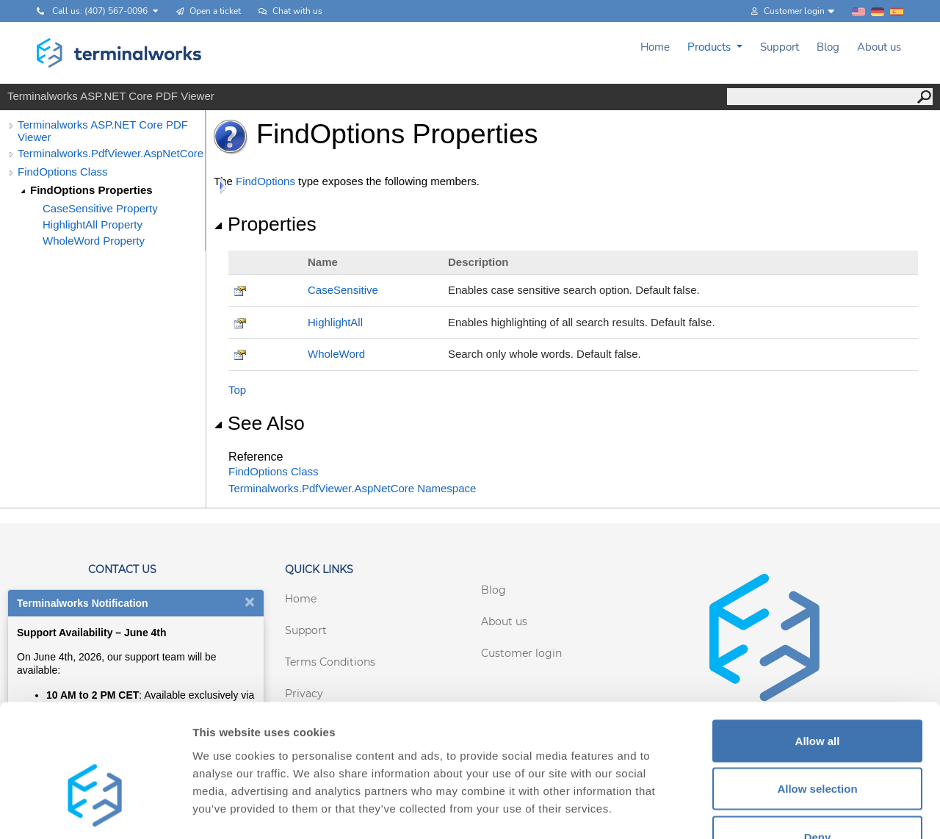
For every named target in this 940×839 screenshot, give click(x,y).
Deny (817, 742)
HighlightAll (335, 322)
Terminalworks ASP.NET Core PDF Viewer (103, 130)
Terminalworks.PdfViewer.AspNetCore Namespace (352, 488)
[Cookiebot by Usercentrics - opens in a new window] (95, 810)
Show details (771, 810)
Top (237, 390)
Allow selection (817, 694)
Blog (828, 47)
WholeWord (336, 354)
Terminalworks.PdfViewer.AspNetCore (110, 153)
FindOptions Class (63, 171)
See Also (259, 423)
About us (879, 47)
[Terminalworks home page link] (119, 53)
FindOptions (265, 181)
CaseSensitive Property (100, 208)
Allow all (817, 646)
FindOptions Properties (91, 190)
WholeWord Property (94, 240)
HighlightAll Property (92, 224)
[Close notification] (250, 602)
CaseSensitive (343, 290)
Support (779, 47)
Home (655, 47)
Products (710, 47)
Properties (265, 224)
